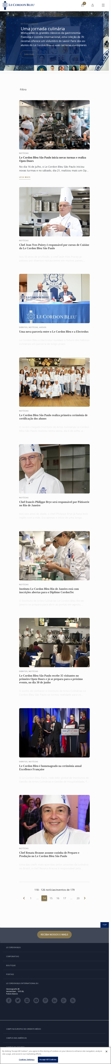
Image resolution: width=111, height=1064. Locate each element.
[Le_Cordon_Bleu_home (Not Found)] (18, 5)
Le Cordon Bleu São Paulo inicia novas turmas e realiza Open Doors (52, 159)
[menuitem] (82, 5)
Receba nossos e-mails (54, 934)
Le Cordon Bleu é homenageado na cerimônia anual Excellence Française (50, 770)
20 (78, 898)
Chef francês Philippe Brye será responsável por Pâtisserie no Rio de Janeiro (54, 506)
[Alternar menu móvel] (103, 5)
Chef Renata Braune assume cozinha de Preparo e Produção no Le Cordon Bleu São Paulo (49, 857)
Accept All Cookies (47, 1059)
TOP (105, 924)
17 (64, 898)
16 (57, 898)
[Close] (106, 1051)
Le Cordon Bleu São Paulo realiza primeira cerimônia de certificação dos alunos (53, 419)
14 (44, 898)
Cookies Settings (27, 1059)
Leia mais (29, 54)
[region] (55, 1055)
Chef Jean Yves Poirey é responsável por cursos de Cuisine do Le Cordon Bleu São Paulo (54, 249)
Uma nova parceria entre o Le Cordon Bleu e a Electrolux (53, 334)
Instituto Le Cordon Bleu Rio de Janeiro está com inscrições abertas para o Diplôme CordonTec (49, 593)
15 (51, 898)
